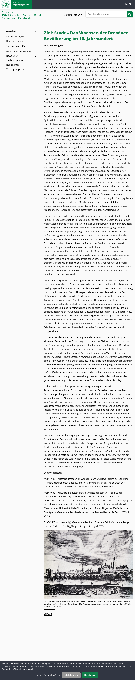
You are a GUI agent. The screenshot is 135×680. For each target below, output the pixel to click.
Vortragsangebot (15, 69)
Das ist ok (89, 675)
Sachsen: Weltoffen (33, 15)
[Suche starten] (130, 14)
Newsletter (12, 55)
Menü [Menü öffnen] (128, 4)
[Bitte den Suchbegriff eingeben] (109, 14)
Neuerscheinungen (16, 41)
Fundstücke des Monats (18, 51)
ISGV (4, 15)
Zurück (48, 613)
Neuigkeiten (12, 64)
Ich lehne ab (71, 675)
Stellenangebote (14, 60)
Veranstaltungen (15, 36)
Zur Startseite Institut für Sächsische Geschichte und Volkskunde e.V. (16, 4)
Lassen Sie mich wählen (48, 675)
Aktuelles (15, 15)
